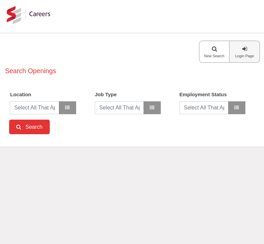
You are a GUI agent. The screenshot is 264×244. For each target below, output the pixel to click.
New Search (214, 56)
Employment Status (203, 94)
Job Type (106, 94)
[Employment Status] (236, 107)
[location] (67, 107)
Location (20, 94)
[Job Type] (152, 107)
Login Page (244, 56)
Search (34, 127)
